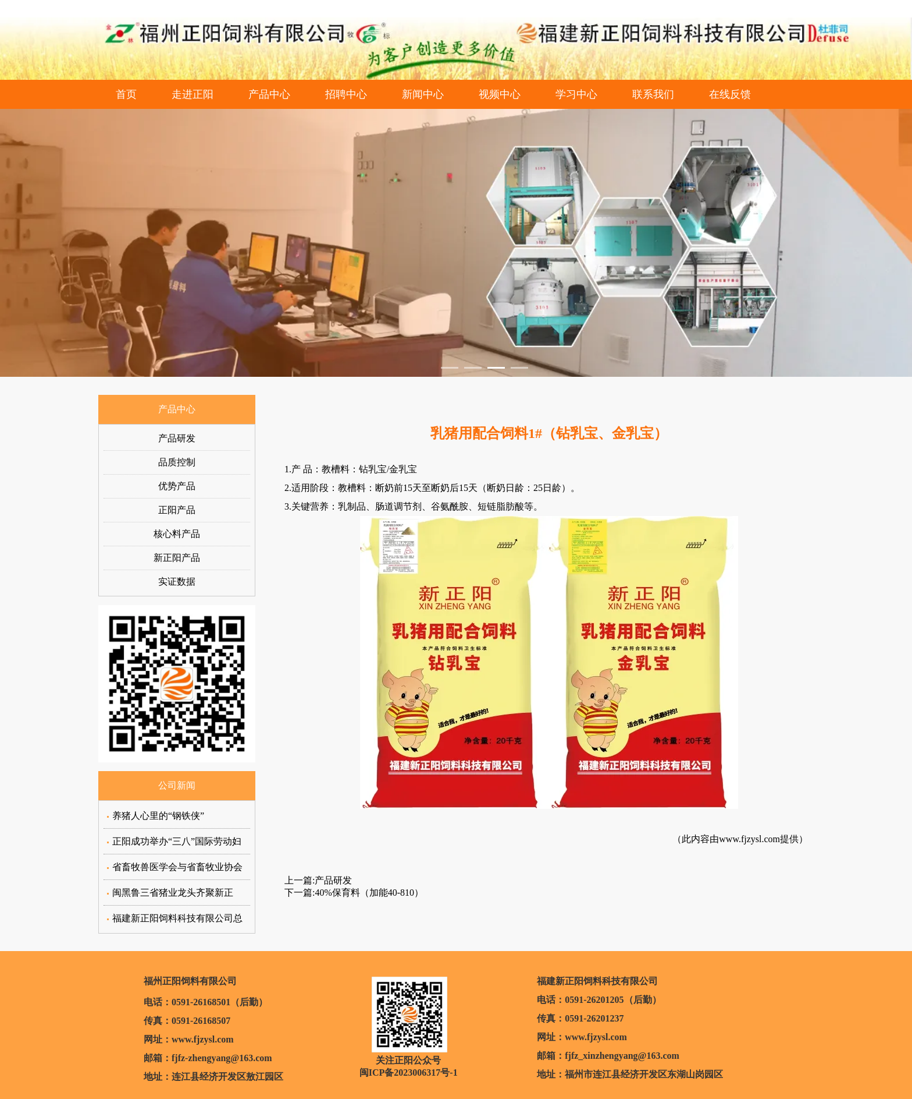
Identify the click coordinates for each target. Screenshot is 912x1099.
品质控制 (176, 462)
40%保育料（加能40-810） (369, 892)
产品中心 (269, 94)
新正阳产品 (177, 558)
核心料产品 (177, 534)
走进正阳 (192, 94)
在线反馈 (730, 94)
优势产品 (176, 486)
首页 (126, 94)
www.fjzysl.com (749, 839)
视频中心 (500, 94)
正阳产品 (176, 510)
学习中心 (576, 94)
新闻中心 (423, 94)
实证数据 (176, 581)
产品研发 (176, 438)
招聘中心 (346, 94)
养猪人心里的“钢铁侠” (158, 816)
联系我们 (653, 94)
